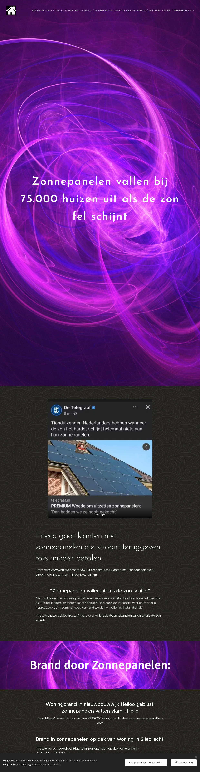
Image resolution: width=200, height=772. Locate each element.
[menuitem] (43, 10)
